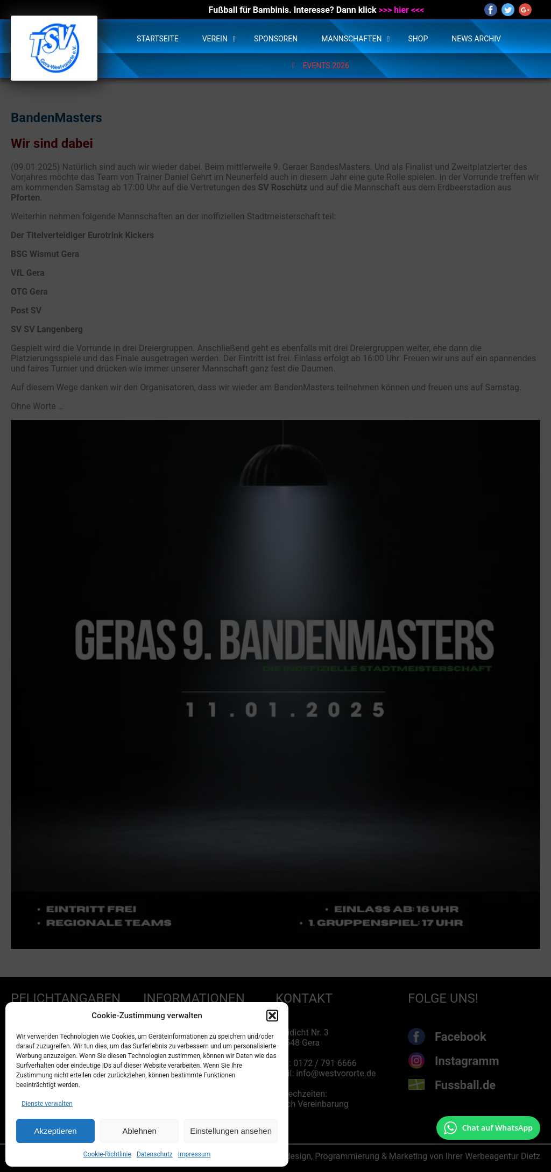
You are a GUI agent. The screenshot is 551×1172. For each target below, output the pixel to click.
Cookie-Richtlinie (107, 1154)
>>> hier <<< (402, 10)
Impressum (194, 1154)
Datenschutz (155, 1154)
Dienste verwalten (47, 1103)
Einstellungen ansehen (231, 1130)
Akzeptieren (55, 1130)
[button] (272, 1015)
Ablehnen (139, 1130)
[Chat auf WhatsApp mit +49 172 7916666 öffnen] (488, 1128)
